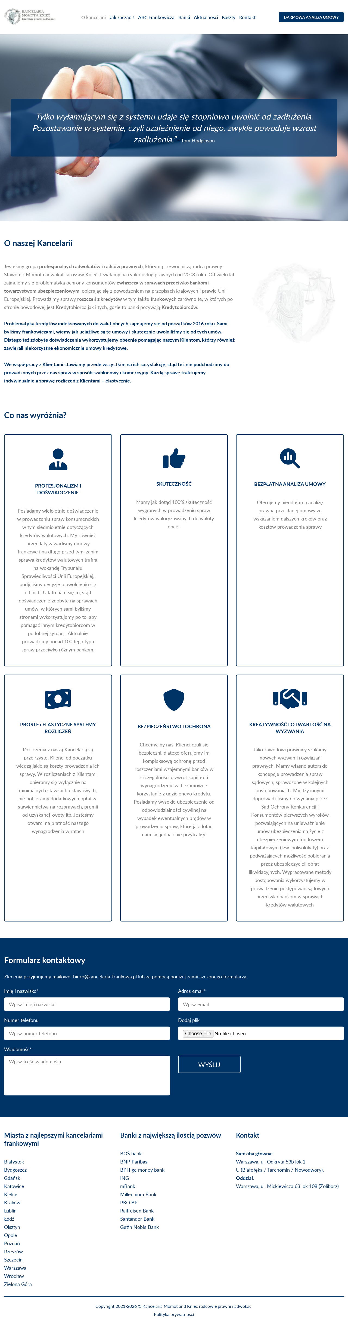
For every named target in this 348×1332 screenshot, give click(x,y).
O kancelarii (95, 17)
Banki (186, 17)
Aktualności (208, 17)
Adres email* (192, 990)
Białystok (14, 1161)
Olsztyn (12, 1226)
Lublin (10, 1210)
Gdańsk (12, 1177)
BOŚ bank (131, 1153)
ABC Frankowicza (158, 17)
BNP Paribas (133, 1161)
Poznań (12, 1243)
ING (124, 1177)
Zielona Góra (18, 1284)
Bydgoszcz (15, 1169)
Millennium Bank (138, 1194)
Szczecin (13, 1259)
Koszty (230, 17)
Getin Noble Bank (139, 1226)
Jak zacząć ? (123, 17)
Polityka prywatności (174, 1314)
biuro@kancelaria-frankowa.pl (105, 976)
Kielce (10, 1194)
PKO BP (129, 1202)
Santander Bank (137, 1218)
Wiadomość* (18, 1049)
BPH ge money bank (142, 1169)
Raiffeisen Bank (137, 1210)
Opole (10, 1235)
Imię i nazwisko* (21, 990)
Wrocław (14, 1275)
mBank (127, 1186)
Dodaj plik (189, 1019)
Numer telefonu (21, 1019)
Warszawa (15, 1267)
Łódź (9, 1218)
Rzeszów (13, 1251)
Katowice (14, 1186)
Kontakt (249, 17)
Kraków (12, 1202)
